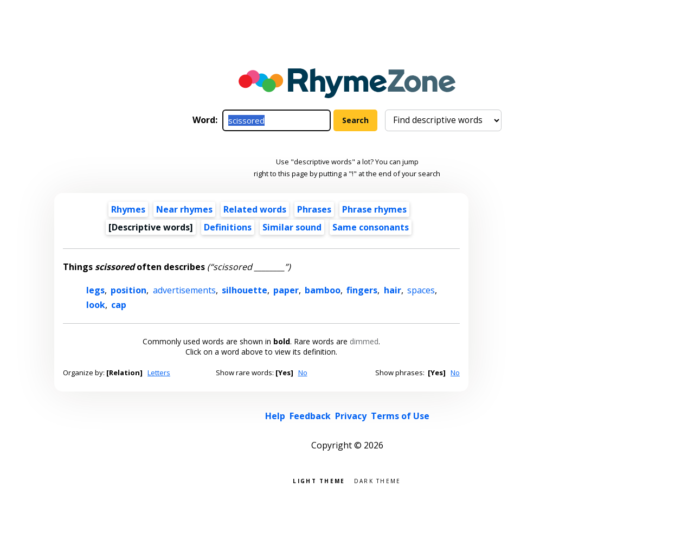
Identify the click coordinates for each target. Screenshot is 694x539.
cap (118, 305)
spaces (421, 290)
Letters (158, 372)
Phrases (314, 209)
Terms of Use (400, 416)
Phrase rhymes (374, 209)
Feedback (310, 416)
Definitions (228, 227)
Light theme (319, 480)
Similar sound (292, 227)
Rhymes (128, 209)
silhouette (244, 290)
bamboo (322, 290)
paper (286, 290)
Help (275, 416)
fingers (361, 290)
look (95, 305)
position (128, 290)
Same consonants (370, 227)
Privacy (351, 416)
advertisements (184, 290)
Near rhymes (184, 209)
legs (95, 290)
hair (392, 290)
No (302, 372)
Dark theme (377, 480)
